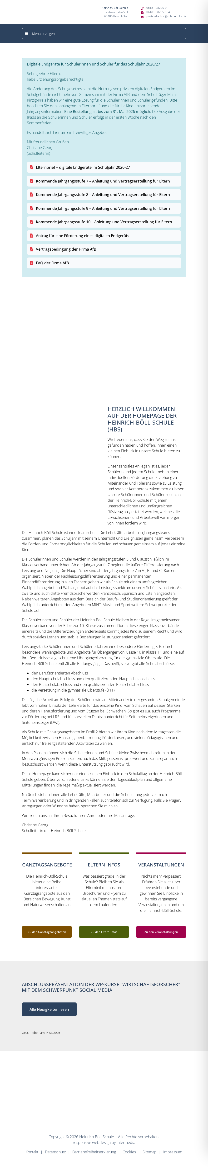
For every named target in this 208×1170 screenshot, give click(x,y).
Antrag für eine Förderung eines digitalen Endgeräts (82, 235)
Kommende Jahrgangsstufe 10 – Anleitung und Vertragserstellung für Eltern (104, 222)
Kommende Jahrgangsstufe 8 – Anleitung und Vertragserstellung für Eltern (103, 194)
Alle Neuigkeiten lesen (49, 1009)
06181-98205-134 (158, 12)
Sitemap (150, 1152)
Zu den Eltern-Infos (104, 932)
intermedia (126, 1142)
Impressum (172, 1152)
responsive (82, 1142)
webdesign (101, 1142)
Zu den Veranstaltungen (161, 932)
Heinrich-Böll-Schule (96, 1136)
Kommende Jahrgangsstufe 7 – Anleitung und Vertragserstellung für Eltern (103, 181)
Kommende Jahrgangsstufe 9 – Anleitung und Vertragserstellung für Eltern (103, 208)
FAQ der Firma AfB (52, 263)
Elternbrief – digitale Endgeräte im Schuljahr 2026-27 (83, 167)
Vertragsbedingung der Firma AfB (66, 249)
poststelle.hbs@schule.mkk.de (166, 16)
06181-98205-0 (156, 8)
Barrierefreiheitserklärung (94, 1152)
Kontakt (32, 1152)
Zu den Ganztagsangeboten (47, 932)
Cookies (129, 1152)
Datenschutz (55, 1152)
